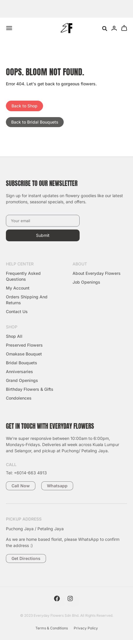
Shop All (14, 336)
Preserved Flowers (24, 345)
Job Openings (86, 282)
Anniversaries (19, 371)
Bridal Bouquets (21, 362)
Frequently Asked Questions (23, 276)
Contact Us (17, 311)
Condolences (19, 397)
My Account (17, 287)
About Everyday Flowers (97, 273)
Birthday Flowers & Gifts (29, 389)
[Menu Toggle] (9, 28)
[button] (104, 28)
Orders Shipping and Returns (26, 299)
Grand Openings (22, 380)
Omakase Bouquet (24, 353)
